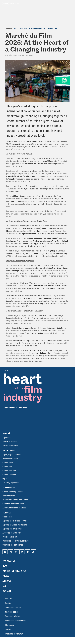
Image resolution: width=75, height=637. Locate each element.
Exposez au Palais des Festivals (14, 521)
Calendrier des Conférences (13, 504)
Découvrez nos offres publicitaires (15, 541)
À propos (6, 581)
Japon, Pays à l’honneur (11, 454)
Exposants (6, 437)
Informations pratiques (14, 571)
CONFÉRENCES (8, 488)
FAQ (4, 586)
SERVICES (6, 513)
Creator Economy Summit (12, 492)
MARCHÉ (6, 433)
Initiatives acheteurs (10, 445)
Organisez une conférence (12, 545)
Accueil (9, 28)
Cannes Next (7, 466)
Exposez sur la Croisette (12, 529)
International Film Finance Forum (15, 500)
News (4, 566)
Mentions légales (11, 612)
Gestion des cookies (13, 607)
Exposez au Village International (14, 525)
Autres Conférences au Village (14, 508)
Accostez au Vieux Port (11, 533)
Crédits (8, 629)
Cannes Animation (9, 470)
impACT (5, 478)
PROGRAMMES (8, 450)
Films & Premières (9, 441)
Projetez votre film (9, 537)
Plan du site (9, 625)
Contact (6, 591)
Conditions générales (13, 616)
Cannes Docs (7, 462)
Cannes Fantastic (9, 474)
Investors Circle (8, 496)
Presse (5, 576)
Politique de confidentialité (15, 620)
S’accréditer (7, 517)
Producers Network (10, 458)
